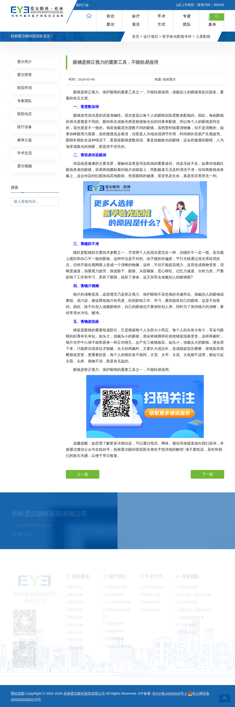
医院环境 (24, 87)
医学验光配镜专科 (177, 36)
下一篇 (207, 474)
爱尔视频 (24, 166)
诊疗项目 (136, 20)
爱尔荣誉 (24, 74)
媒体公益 (24, 140)
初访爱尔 (110, 20)
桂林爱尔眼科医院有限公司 (84, 693)
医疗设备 (24, 127)
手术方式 (161, 20)
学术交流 (24, 153)
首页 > (137, 36)
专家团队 (187, 20)
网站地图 (18, 693)
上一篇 (82, 474)
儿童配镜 (203, 36)
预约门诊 (79, 5)
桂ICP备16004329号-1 (169, 693)
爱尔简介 (24, 61)
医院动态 (24, 114)
